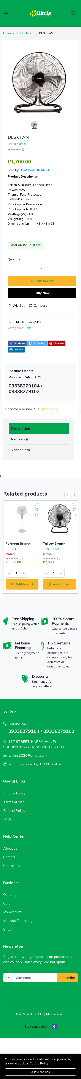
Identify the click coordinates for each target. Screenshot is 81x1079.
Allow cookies (40, 1072)
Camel (21, 143)
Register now (47, 409)
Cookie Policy (39, 1063)
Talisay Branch (54, 543)
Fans (28, 328)
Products (22, 33)
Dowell (48, 554)
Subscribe (67, 977)
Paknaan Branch (18, 543)
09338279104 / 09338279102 (41, 731)
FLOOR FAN (51, 549)
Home (7, 33)
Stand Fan (13, 549)
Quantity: (14, 259)
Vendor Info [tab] (20, 450)
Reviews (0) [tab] (20, 439)
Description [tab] (20, 428)
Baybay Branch (35, 170)
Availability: (19, 245)
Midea (10, 554)
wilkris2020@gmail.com (27, 755)
